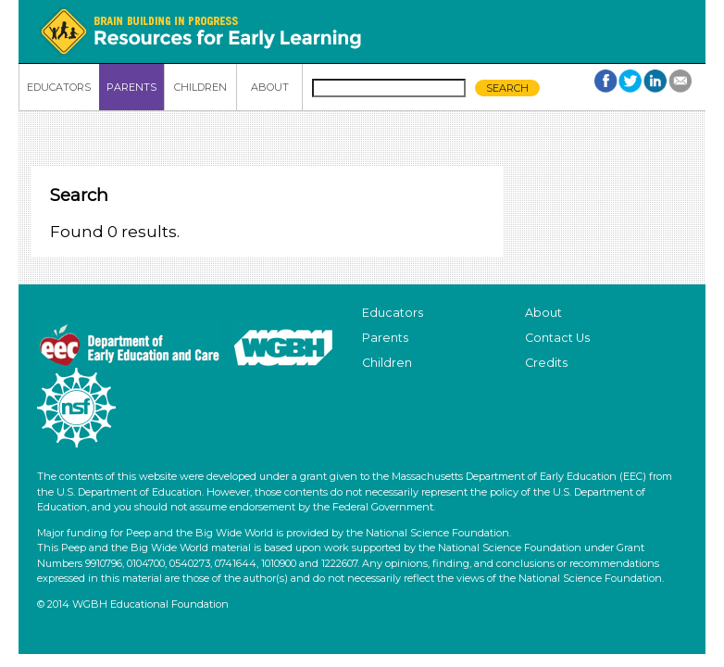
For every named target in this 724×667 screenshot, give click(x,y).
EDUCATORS (59, 87)
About (543, 313)
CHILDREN (200, 87)
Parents (385, 338)
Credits (546, 363)
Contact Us (557, 338)
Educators (392, 313)
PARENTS (131, 87)
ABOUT (270, 87)
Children (387, 363)
